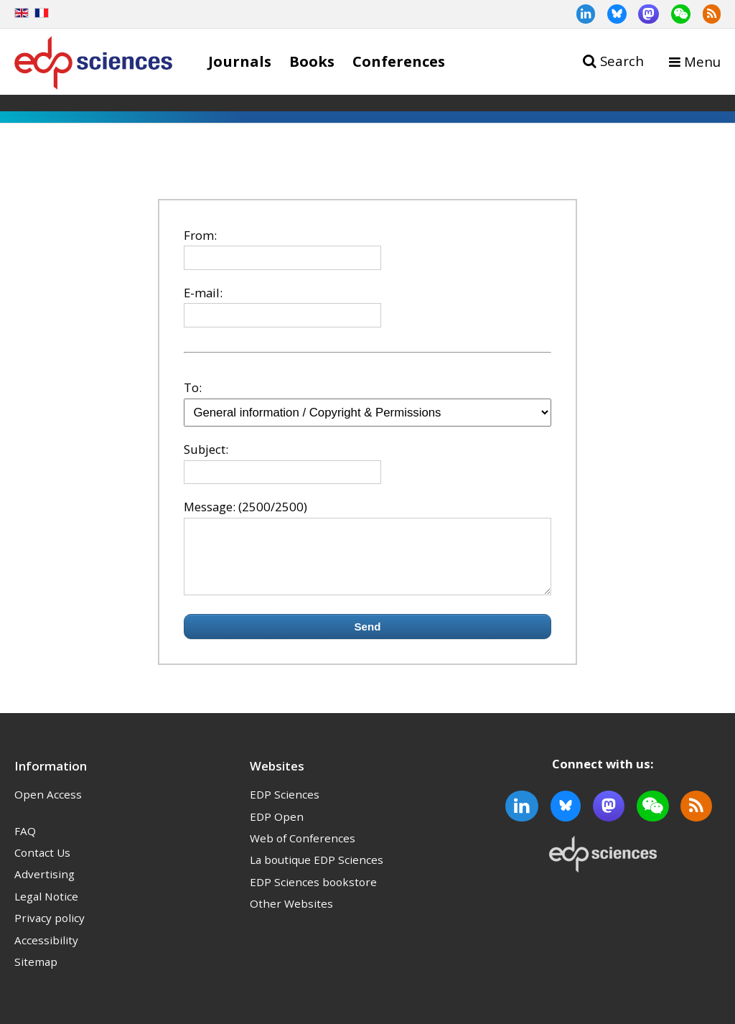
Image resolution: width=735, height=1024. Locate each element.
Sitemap (35, 974)
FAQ (25, 844)
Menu (702, 61)
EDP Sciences (284, 807)
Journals (239, 61)
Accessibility (46, 953)
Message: (209, 506)
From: (200, 235)
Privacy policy (49, 930)
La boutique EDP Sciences (316, 872)
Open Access (48, 807)
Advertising (44, 887)
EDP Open (277, 829)
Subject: (206, 449)
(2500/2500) (272, 506)
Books (311, 61)
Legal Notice (46, 909)
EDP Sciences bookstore (313, 895)
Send (368, 639)
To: (193, 387)
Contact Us (42, 865)
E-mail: (203, 292)
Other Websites (291, 916)
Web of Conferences (302, 851)
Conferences (398, 61)
